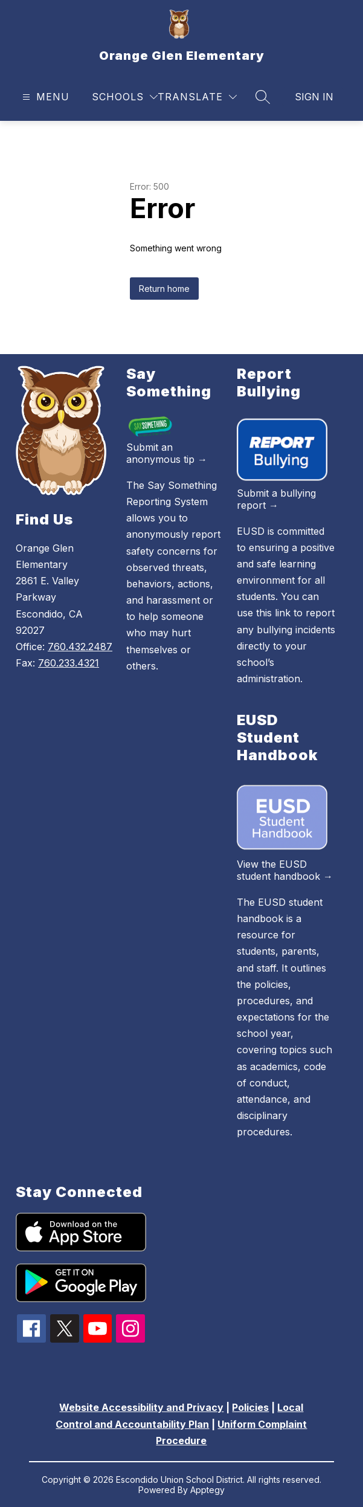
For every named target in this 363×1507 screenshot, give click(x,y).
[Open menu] (44, 97)
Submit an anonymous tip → (166, 453)
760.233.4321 (68, 663)
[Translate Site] (197, 97)
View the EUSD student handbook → (285, 870)
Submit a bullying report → (276, 499)
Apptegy (207, 1490)
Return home (164, 288)
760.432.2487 (80, 647)
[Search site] (262, 96)
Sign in (314, 97)
